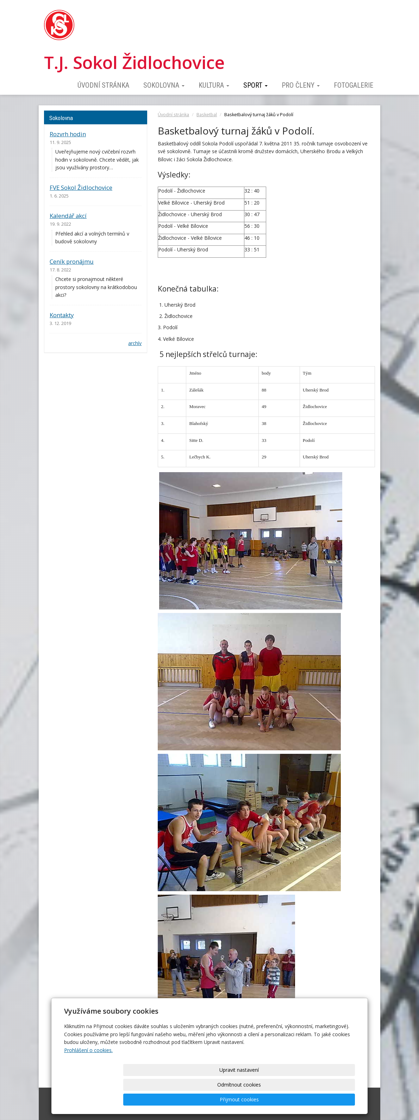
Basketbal (206, 115)
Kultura (214, 85)
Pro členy (301, 85)
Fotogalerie (353, 85)
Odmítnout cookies (270, 1099)
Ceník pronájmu (72, 261)
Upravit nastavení (212, 1099)
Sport (255, 85)
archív (135, 343)
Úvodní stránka (103, 85)
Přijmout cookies (328, 1099)
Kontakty (62, 315)
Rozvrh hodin (68, 134)
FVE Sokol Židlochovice (81, 187)
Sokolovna (164, 85)
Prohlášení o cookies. (88, 1079)
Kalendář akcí (68, 216)
